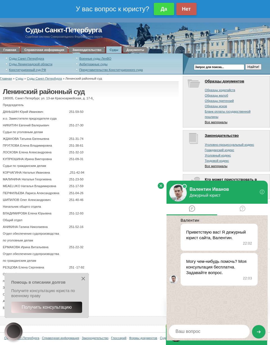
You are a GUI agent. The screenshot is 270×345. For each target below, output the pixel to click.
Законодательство (86, 49)
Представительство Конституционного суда (111, 69)
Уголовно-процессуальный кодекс (229, 144)
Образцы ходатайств (220, 90)
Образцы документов (224, 81)
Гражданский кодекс (219, 150)
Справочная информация (44, 49)
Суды (114, 49)
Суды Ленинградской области (30, 64)
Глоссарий (118, 338)
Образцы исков (216, 106)
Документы (135, 49)
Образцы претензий (219, 100)
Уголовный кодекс (218, 155)
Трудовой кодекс (217, 160)
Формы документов (143, 338)
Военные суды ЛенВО (95, 58)
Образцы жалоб (216, 95)
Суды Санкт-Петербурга (63, 30)
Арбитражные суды (93, 64)
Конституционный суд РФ (27, 69)
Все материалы (216, 122)
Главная (9, 49)
